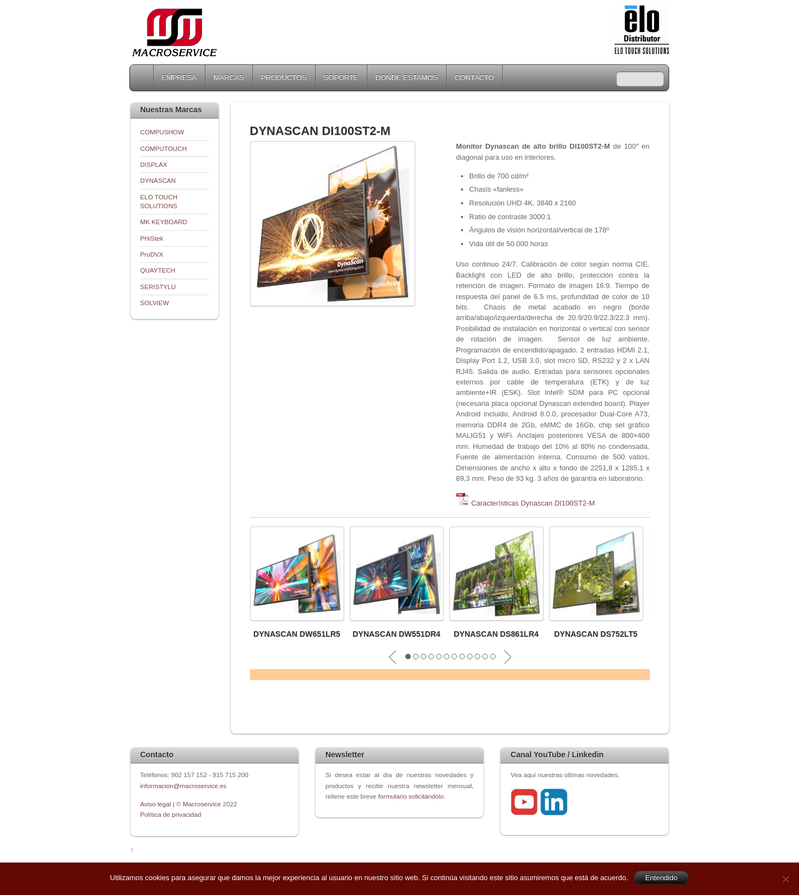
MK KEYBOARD (164, 221)
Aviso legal (156, 803)
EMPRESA (179, 77)
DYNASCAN (158, 180)
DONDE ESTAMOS (407, 77)
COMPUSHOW (162, 131)
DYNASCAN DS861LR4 (496, 634)
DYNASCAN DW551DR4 (396, 634)
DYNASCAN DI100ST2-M (320, 131)
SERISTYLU (158, 286)
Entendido (661, 878)
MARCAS (229, 77)
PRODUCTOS (284, 77)
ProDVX (152, 254)
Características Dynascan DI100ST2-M (533, 503)
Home (142, 77)
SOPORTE (341, 77)
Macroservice (202, 803)
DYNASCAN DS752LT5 (595, 634)
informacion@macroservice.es (183, 785)
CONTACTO (474, 77)
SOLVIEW (154, 302)
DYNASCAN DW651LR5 (296, 634)
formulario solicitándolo (411, 796)
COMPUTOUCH (163, 148)
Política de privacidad (171, 814)
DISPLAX (153, 164)
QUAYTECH (158, 270)
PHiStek (152, 238)
